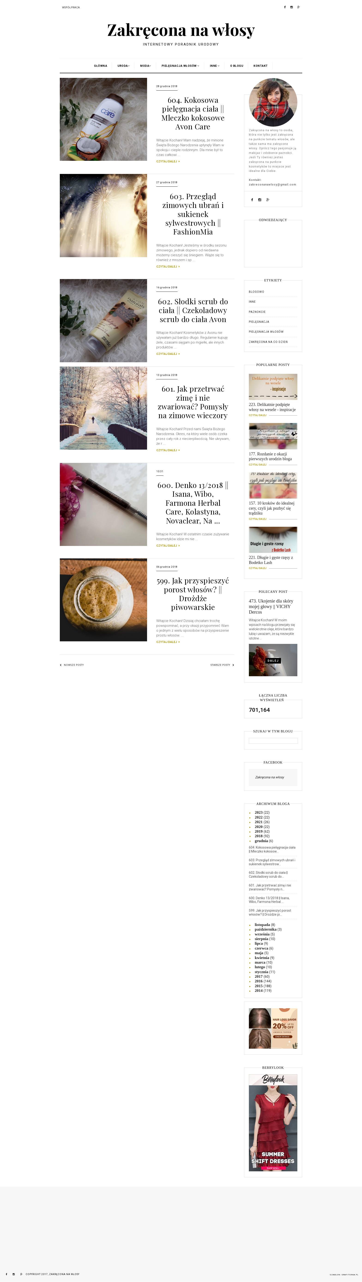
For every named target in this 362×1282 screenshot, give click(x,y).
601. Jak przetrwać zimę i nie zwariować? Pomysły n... (270, 887)
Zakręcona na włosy (181, 29)
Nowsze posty (72, 665)
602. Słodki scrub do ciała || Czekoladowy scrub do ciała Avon (193, 310)
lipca (259, 943)
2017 (259, 976)
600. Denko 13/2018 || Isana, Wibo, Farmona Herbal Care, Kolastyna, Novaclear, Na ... (193, 502)
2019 (259, 831)
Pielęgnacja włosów (266, 331)
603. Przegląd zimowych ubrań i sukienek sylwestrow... (272, 862)
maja (259, 953)
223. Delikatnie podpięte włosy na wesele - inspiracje (273, 409)
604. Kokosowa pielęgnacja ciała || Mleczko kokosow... (272, 849)
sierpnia (262, 939)
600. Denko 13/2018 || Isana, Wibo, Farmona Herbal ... (269, 900)
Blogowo (256, 291)
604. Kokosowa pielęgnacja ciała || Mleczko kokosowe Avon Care (193, 113)
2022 (259, 817)
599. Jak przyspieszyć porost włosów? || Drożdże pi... (270, 912)
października (266, 929)
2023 (259, 812)
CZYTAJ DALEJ (168, 161)
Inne (252, 301)
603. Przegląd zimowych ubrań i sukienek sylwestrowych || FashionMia (193, 214)
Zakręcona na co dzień (268, 342)
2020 (259, 827)
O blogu (236, 65)
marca (260, 962)
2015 (259, 986)
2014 (259, 990)
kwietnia (262, 958)
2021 (259, 822)
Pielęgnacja (259, 321)
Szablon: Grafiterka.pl (344, 1275)
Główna (100, 65)
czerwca (262, 948)
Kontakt (260, 65)
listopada (263, 925)
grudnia (262, 841)
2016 (259, 981)
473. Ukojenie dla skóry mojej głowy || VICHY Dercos (271, 606)
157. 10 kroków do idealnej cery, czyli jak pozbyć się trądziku (273, 510)
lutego (260, 967)
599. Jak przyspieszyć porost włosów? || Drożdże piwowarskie (193, 593)
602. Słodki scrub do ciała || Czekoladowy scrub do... (268, 874)
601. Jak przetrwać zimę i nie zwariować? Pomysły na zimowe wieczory (193, 402)
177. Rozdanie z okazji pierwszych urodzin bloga (273, 458)
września (262, 934)
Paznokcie (257, 312)
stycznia (262, 972)
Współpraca (71, 7)
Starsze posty (222, 665)
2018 (259, 836)
